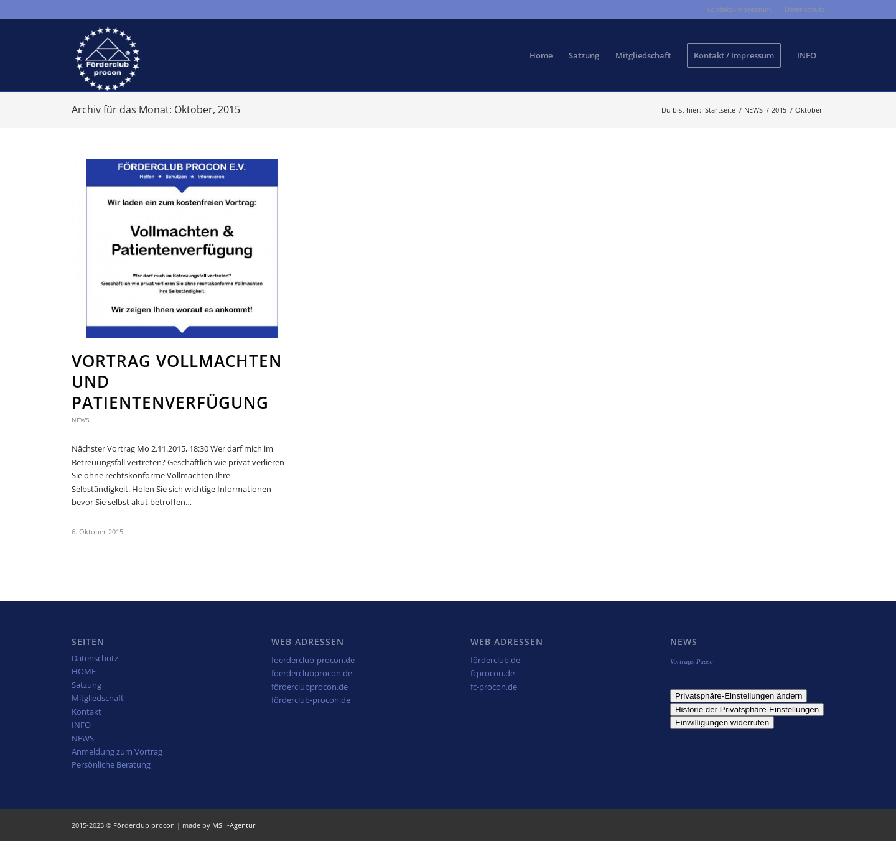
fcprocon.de (492, 673)
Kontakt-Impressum (739, 9)
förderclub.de (495, 660)
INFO (81, 724)
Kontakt (86, 711)
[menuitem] (739, 9)
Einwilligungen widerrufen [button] (722, 722)
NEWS (83, 738)
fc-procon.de (493, 686)
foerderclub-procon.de (313, 660)
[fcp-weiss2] (108, 55)
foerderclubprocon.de (311, 673)
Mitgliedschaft (98, 698)
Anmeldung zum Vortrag (117, 751)
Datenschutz (804, 9)
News (80, 420)
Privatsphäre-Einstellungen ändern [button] (739, 695)
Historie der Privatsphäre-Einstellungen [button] (747, 709)
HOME (84, 671)
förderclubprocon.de (309, 686)
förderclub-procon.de (310, 699)
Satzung (86, 684)
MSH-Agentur (234, 825)
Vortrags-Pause (691, 661)
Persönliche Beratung (111, 764)
